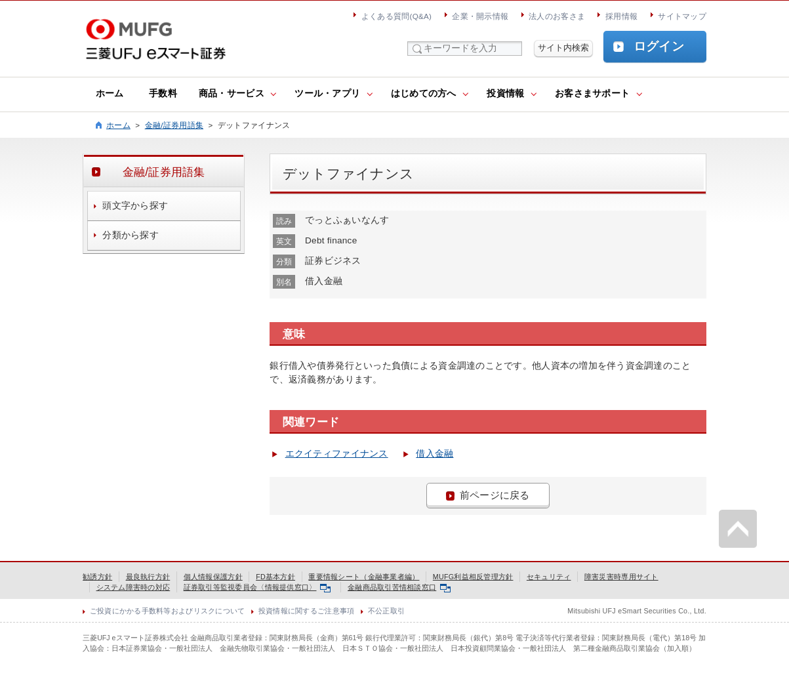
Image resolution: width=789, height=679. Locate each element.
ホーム (110, 93)
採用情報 (621, 16)
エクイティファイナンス (336, 454)
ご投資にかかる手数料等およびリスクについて (167, 611)
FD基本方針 (275, 577)
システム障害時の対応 (133, 587)
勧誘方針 (97, 577)
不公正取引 (386, 611)
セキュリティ (549, 577)
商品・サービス (231, 93)
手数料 (163, 93)
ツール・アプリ (327, 93)
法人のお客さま (557, 16)
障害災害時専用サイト (621, 577)
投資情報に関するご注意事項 (306, 611)
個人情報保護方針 (213, 577)
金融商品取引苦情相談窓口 (399, 587)
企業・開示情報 (480, 16)
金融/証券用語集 (174, 125)
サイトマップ (682, 16)
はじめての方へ (423, 93)
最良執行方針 (148, 577)
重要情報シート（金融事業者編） (363, 577)
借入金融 (434, 454)
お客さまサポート (592, 93)
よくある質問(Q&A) (396, 16)
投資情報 (505, 93)
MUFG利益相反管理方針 (473, 577)
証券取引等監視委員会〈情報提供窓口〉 (257, 587)
